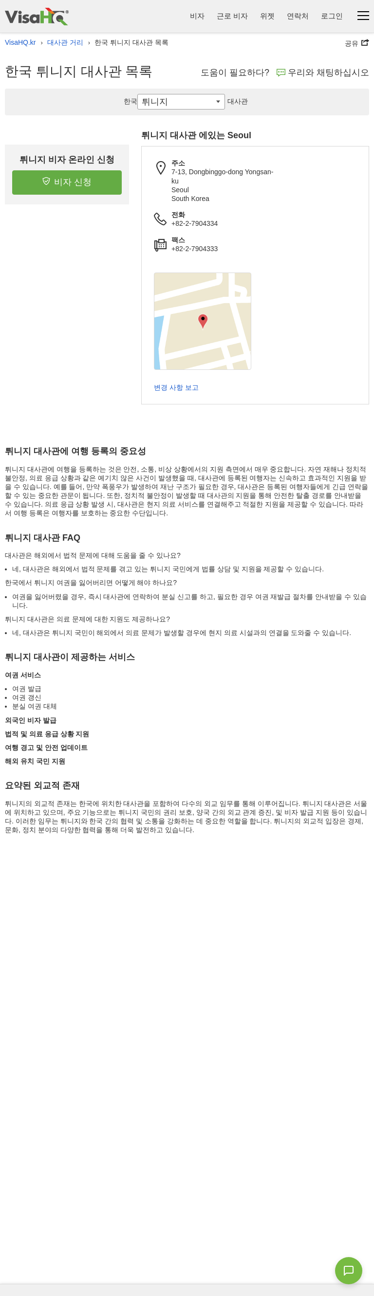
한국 (130, 101)
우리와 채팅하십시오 (323, 72)
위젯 (267, 16)
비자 (197, 16)
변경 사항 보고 (176, 387)
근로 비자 (232, 16)
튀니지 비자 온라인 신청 (66, 159)
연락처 (298, 16)
